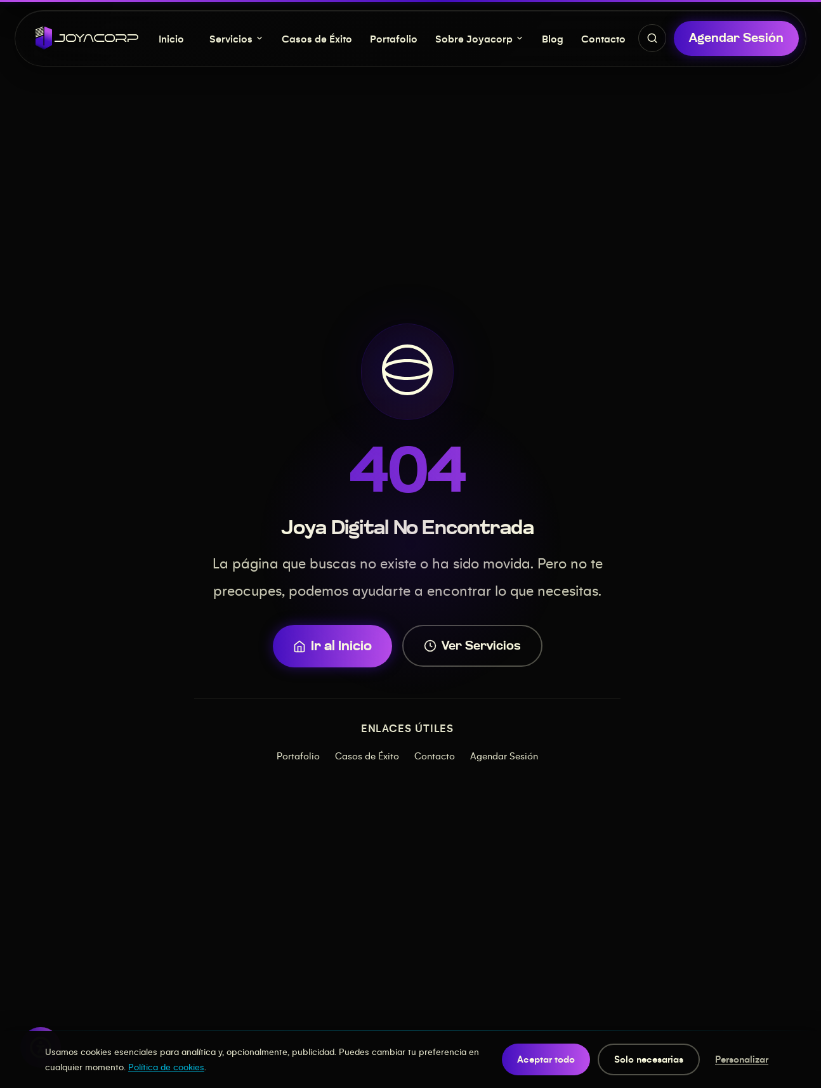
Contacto (603, 38)
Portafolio (393, 38)
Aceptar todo (546, 1059)
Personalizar (741, 1059)
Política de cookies (166, 1066)
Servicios (236, 38)
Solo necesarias (648, 1059)
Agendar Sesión (504, 755)
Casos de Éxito (317, 38)
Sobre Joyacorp (479, 38)
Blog (552, 38)
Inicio (171, 38)
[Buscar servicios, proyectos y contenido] (652, 38)
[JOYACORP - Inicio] (87, 38)
